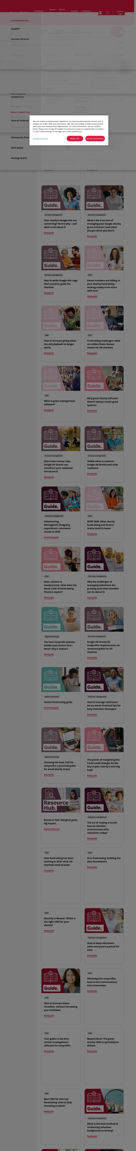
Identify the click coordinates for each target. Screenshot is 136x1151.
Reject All (75, 138)
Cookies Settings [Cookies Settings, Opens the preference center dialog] (40, 138)
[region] (69, 130)
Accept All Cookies (95, 138)
